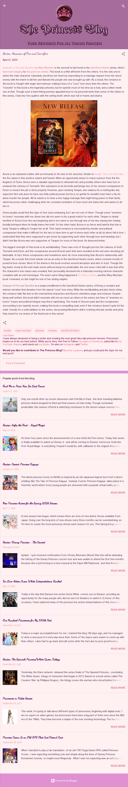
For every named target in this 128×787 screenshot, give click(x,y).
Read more (118, 414)
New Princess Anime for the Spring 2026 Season (30, 503)
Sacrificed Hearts (99, 67)
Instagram (69, 344)
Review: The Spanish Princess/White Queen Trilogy (31, 659)
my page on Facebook (90, 341)
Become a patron (73, 350)
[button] (123, 54)
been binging (15, 71)
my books (44, 344)
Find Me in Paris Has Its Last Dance (23, 386)
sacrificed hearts (70, 330)
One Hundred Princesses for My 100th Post (27, 620)
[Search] (123, 7)
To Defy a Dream (87, 275)
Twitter (84, 344)
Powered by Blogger (64, 780)
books (7, 330)
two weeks (42, 71)
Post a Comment (15, 363)
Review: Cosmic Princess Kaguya (20, 464)
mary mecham (23, 330)
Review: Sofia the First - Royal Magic (24, 425)
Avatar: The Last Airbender (108, 174)
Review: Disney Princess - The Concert (24, 542)
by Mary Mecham (28, 67)
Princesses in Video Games (17, 698)
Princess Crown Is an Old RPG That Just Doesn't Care (33, 737)
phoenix (40, 330)
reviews (52, 330)
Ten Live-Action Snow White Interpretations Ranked (32, 581)
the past (31, 71)
